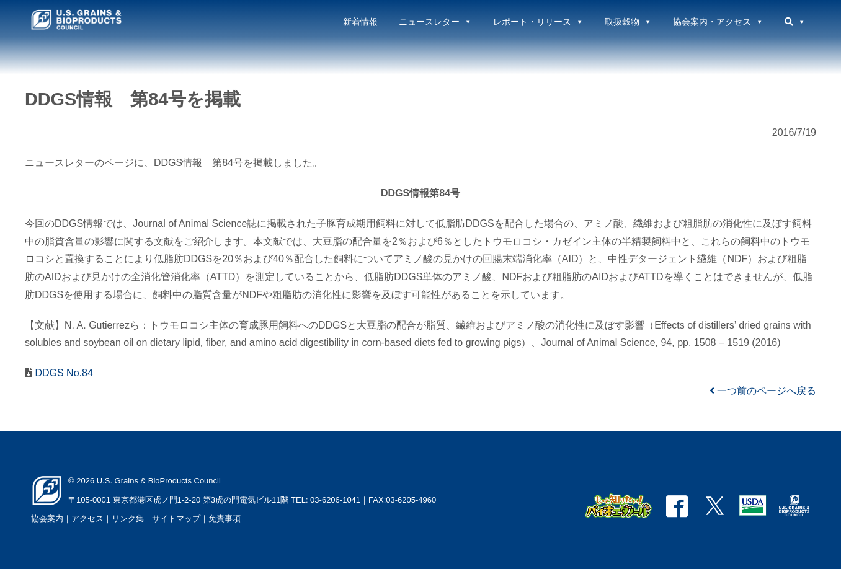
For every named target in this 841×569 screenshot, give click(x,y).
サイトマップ (176, 518)
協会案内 (47, 518)
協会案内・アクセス (718, 22)
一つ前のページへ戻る (763, 391)
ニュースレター (435, 22)
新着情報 (360, 22)
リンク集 (128, 518)
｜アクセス (83, 518)
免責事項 (224, 518)
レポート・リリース (538, 22)
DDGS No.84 (62, 373)
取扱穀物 (628, 22)
